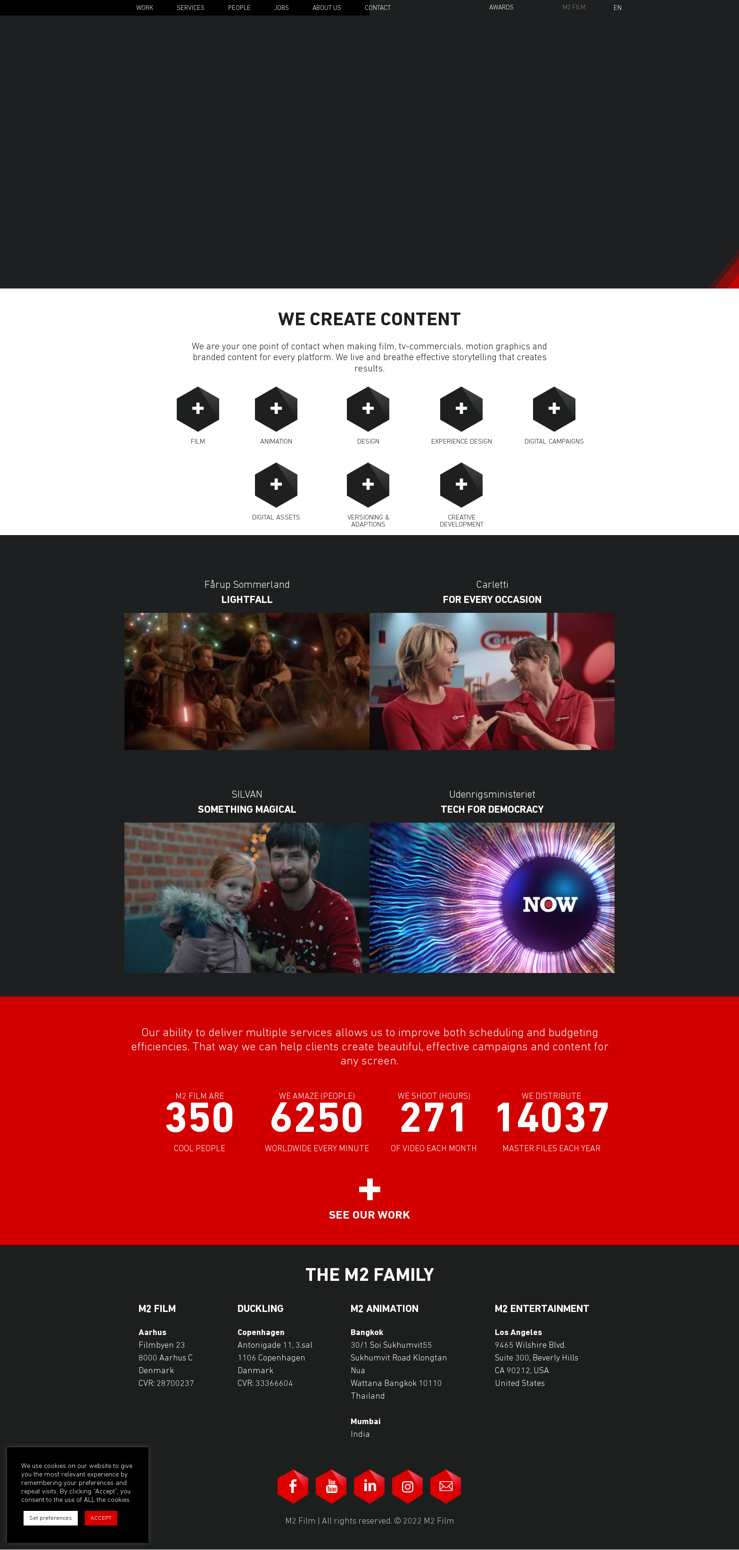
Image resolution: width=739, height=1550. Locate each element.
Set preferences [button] (50, 1518)
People (239, 8)
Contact (378, 8)
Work (144, 8)
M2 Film (574, 7)
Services (191, 8)
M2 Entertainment (542, 1309)
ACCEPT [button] (101, 1518)
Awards (501, 7)
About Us (326, 8)
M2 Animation (385, 1309)
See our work (369, 1215)
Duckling (261, 1309)
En (618, 8)
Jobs (281, 8)
